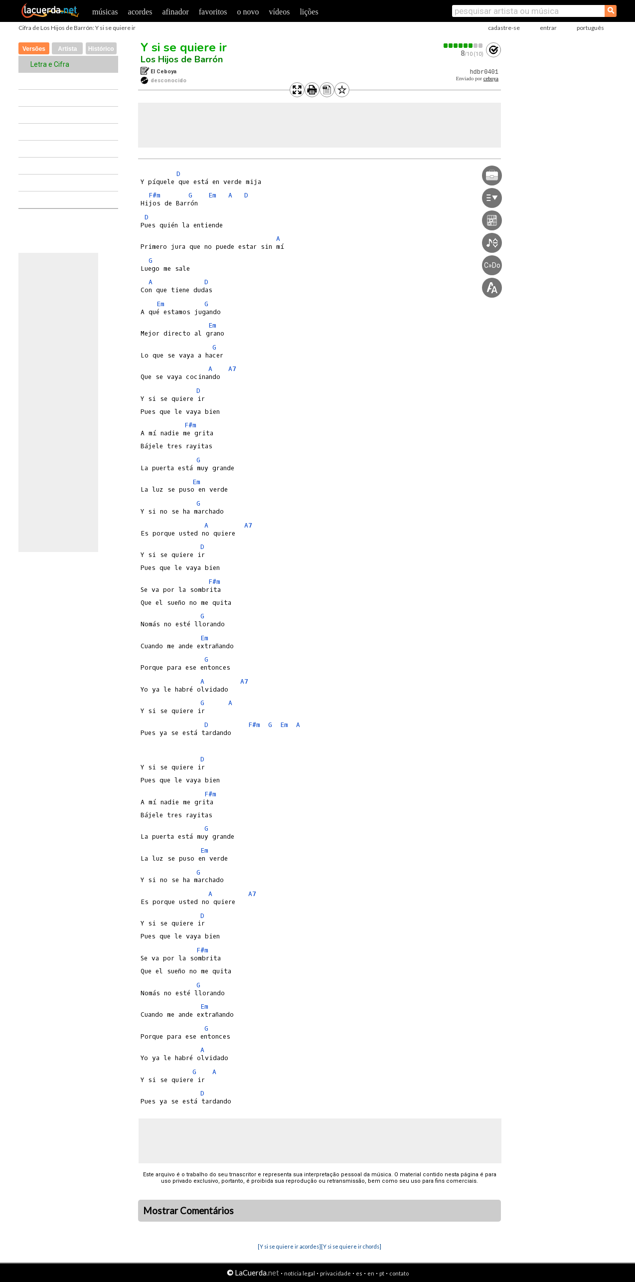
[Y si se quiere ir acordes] (289, 1246)
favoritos (213, 11)
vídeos (279, 11)
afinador (175, 11)
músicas (105, 11)
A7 (232, 369)
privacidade (335, 1273)
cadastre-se (504, 27)
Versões (33, 48)
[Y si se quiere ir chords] (351, 1246)
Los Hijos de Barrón (182, 59)
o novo (248, 11)
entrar (548, 27)
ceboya (490, 78)
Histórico (101, 48)
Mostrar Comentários (188, 1210)
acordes (140, 11)
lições (309, 11)
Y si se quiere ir (184, 47)
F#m (154, 195)
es (359, 1273)
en (370, 1273)
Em (212, 195)
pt (381, 1273)
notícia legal (299, 1273)
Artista (67, 48)
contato (399, 1273)
